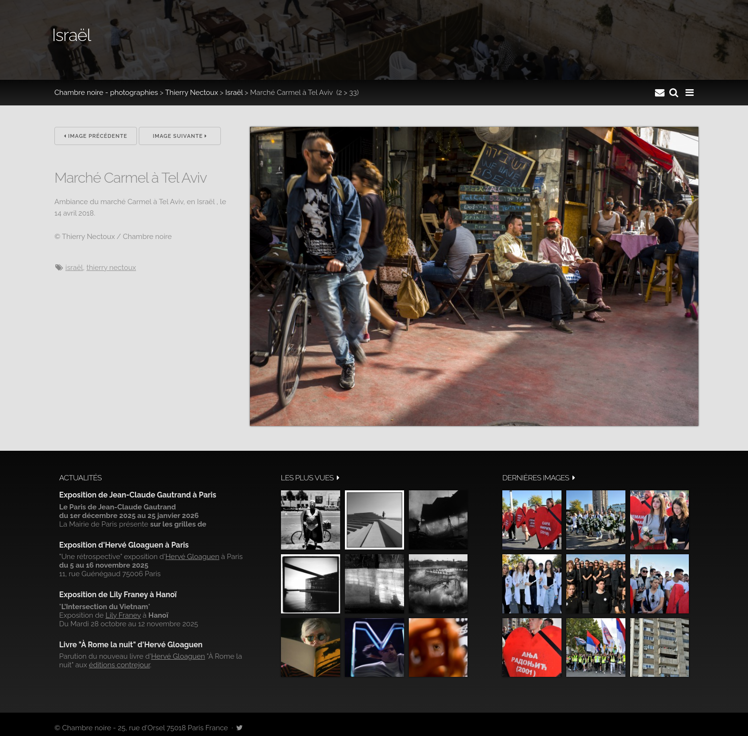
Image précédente (95, 136)
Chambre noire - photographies (106, 92)
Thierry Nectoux (191, 92)
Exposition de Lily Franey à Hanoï (118, 594)
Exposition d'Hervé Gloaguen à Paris (124, 544)
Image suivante (180, 136)
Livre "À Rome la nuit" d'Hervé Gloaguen (131, 644)
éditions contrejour (119, 665)
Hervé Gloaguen (192, 556)
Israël (234, 92)
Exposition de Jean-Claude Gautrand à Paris (137, 494)
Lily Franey (123, 615)
